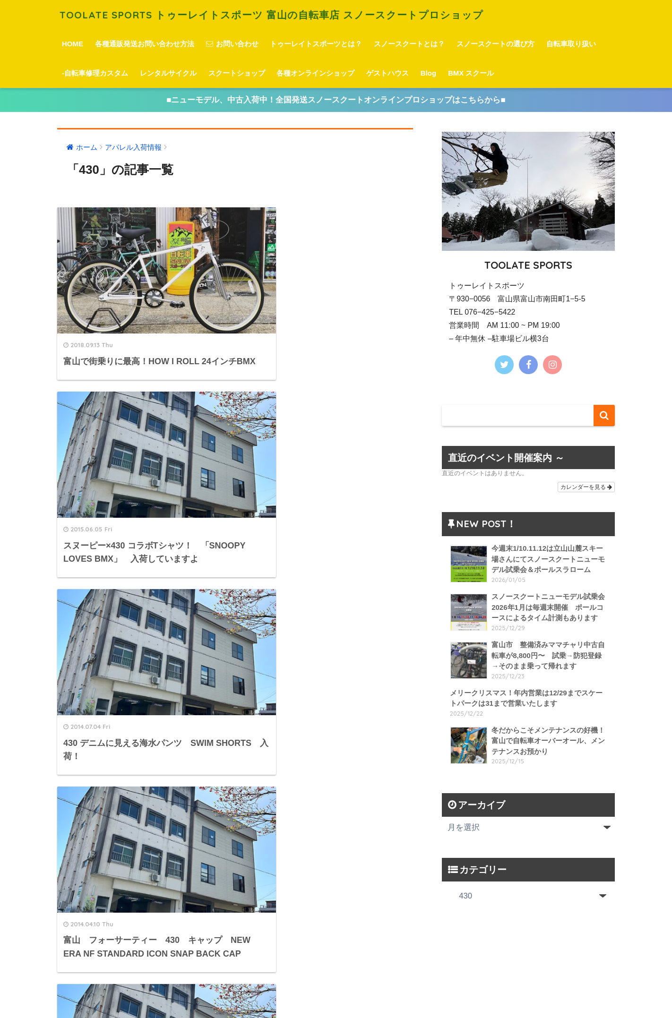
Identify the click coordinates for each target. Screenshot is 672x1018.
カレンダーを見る (586, 487)
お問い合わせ (232, 44)
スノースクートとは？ (409, 44)
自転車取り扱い (571, 44)
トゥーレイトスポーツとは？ (316, 44)
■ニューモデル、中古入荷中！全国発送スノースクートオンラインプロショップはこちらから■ (336, 99)
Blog (428, 73)
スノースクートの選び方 (495, 44)
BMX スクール (471, 73)
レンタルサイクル (168, 73)
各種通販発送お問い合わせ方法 (144, 44)
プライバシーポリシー (334, 994)
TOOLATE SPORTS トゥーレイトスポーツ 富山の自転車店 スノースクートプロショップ (291, 14)
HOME (72, 44)
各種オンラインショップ (315, 73)
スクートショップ (236, 73)
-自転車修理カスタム (95, 73)
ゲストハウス (387, 73)
